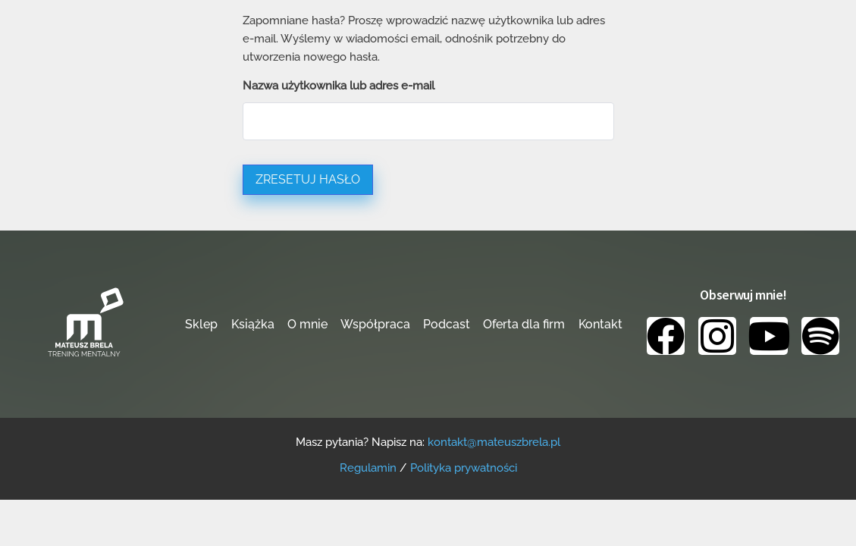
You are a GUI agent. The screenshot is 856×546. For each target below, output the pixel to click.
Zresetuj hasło (308, 179)
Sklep (201, 324)
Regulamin (368, 468)
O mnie (307, 324)
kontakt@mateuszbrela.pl (494, 442)
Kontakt (600, 324)
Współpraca (375, 324)
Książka (252, 324)
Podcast (446, 324)
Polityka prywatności (463, 468)
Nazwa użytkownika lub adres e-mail (338, 86)
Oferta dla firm (524, 324)
